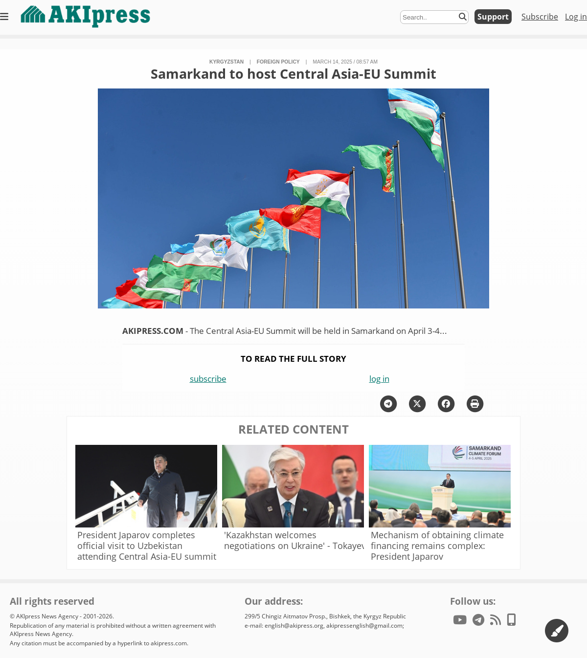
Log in (576, 16)
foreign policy (278, 62)
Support (493, 16)
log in (379, 378)
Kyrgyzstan (226, 62)
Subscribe (539, 16)
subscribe (208, 378)
